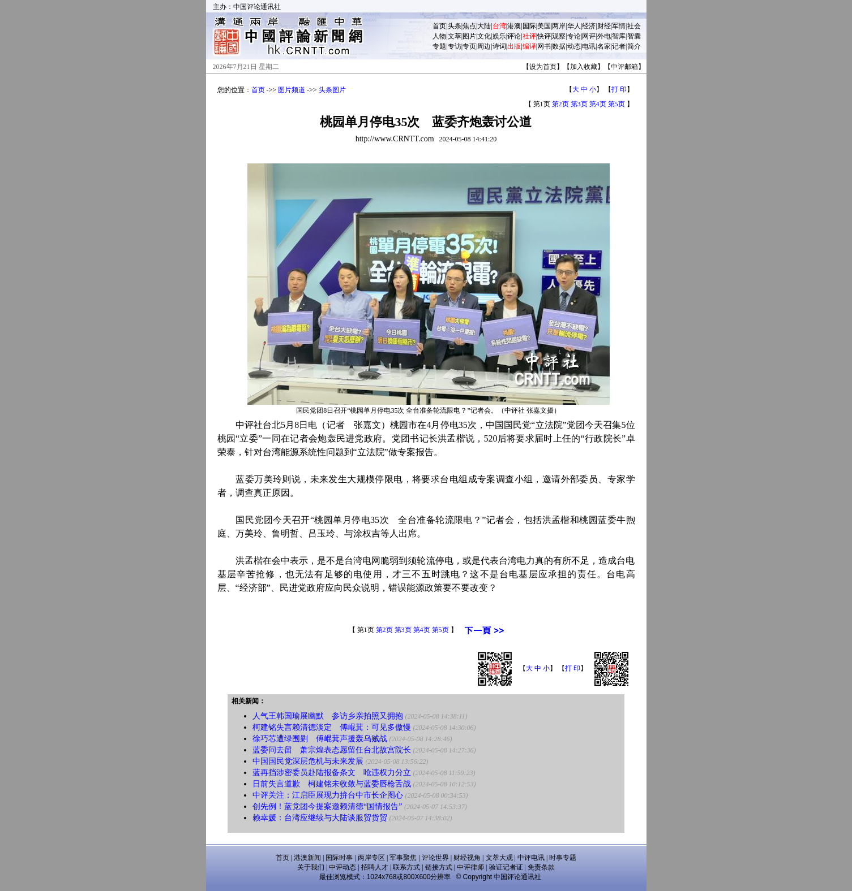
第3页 (579, 104)
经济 (589, 26)
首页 (439, 26)
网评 (589, 36)
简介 (634, 46)
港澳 (514, 26)
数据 (559, 46)
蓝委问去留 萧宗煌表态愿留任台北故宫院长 (331, 750)
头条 (454, 26)
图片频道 (291, 90)
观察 (559, 36)
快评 (544, 36)
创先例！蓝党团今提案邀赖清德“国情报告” (327, 806)
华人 (574, 26)
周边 (484, 46)
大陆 (484, 26)
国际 (529, 26)
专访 (454, 46)
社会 (634, 26)
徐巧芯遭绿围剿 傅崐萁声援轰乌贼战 (319, 738)
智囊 (634, 36)
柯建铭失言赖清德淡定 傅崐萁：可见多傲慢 (331, 727)
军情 (619, 26)
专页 (469, 46)
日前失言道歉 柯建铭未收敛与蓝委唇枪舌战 (331, 784)
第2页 (560, 104)
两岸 (559, 26)
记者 (619, 46)
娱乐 (499, 36)
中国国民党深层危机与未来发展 (307, 761)
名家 (604, 46)
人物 (439, 36)
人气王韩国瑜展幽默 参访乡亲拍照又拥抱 (327, 716)
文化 (484, 36)
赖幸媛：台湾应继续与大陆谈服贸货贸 (319, 818)
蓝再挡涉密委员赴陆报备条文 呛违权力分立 (331, 772)
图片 (469, 36)
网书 (544, 46)
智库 (619, 36)
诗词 (499, 46)
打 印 (619, 89)
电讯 (589, 46)
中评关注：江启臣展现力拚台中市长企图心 (327, 795)
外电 (604, 36)
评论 (514, 36)
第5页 (616, 104)
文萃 (454, 36)
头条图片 (332, 90)
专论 (574, 36)
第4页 (597, 104)
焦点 (469, 26)
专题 (439, 46)
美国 (544, 26)
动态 (574, 46)
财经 (604, 26)
